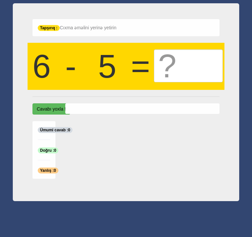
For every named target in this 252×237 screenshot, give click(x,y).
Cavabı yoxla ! (51, 109)
